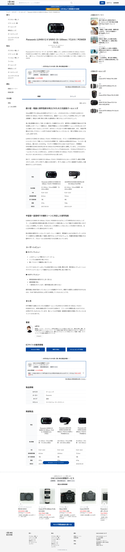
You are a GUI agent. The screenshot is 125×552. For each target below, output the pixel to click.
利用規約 (98, 539)
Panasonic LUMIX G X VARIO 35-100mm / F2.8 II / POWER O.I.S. (44, 12)
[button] (21, 504)
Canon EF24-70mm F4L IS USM (109, 95)
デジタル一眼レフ (13, 19)
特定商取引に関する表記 (102, 542)
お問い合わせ (99, 545)
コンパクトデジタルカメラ (13, 39)
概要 (39, 96)
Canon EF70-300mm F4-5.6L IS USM (108, 112)
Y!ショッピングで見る (76, 349)
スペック (73, 96)
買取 (102, 3)
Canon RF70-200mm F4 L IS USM (107, 87)
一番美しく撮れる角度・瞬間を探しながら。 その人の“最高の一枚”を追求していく (108, 31)
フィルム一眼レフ (13, 58)
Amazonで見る (35, 349)
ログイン (109, 3)
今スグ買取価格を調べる (62, 524)
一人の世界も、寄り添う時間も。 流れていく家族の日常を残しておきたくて (108, 59)
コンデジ (31, 543)
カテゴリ (14, 12)
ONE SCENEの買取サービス (41, 71)
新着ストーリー (13, 88)
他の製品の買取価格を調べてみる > (75, 87)
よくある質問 (12, 106)
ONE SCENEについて (101, 536)
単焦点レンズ (12, 30)
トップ (8, 12)
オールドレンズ (13, 34)
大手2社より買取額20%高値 (69, 9)
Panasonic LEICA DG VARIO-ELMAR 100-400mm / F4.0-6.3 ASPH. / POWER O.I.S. (65, 430)
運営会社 (98, 543)
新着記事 (10, 92)
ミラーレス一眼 (13, 23)
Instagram (38, 336)
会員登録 (116, 3)
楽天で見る (56, 349)
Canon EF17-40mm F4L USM (108, 78)
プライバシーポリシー (101, 540)
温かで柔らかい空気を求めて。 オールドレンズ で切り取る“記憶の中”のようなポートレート (108, 22)
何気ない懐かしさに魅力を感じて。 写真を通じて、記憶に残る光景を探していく (108, 40)
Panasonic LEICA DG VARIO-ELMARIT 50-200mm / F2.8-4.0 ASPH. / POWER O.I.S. (84, 430)
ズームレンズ (22, 12)
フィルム (10, 61)
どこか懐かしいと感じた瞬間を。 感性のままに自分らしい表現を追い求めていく (108, 50)
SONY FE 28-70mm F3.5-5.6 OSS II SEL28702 (108, 103)
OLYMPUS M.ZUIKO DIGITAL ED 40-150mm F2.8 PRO (74, 183)
